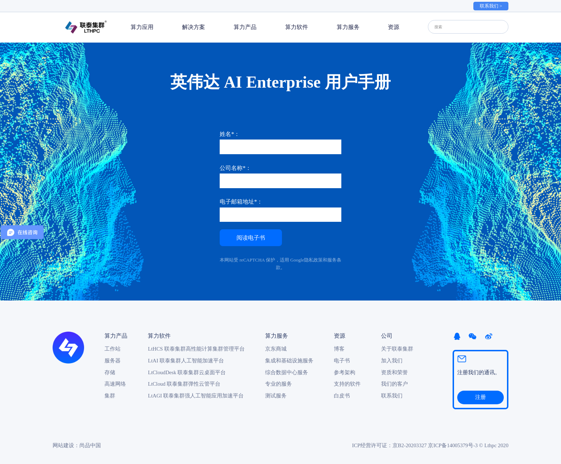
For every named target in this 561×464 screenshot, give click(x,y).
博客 (339, 349)
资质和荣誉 (394, 372)
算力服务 (348, 27)
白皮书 (342, 396)
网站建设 (63, 445)
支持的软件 (347, 384)
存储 (109, 372)
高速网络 (115, 384)
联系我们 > (491, 6)
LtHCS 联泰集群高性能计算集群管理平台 (196, 349)
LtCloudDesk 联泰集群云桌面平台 (187, 372)
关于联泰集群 (397, 349)
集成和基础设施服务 (289, 360)
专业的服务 (278, 384)
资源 (393, 27)
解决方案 (193, 27)
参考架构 (344, 372)
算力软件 (296, 27)
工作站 (112, 349)
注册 (480, 397)
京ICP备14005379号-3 (453, 445)
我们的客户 (394, 384)
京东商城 (276, 349)
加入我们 (392, 360)
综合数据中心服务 (286, 372)
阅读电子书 (250, 237)
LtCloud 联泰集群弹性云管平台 (184, 384)
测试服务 (276, 396)
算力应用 (142, 27)
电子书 (342, 360)
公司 (386, 335)
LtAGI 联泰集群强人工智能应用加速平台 (196, 396)
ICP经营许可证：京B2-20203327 (389, 445)
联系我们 (392, 396)
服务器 (112, 360)
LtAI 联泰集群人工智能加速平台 (186, 360)
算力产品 (245, 27)
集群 (109, 396)
